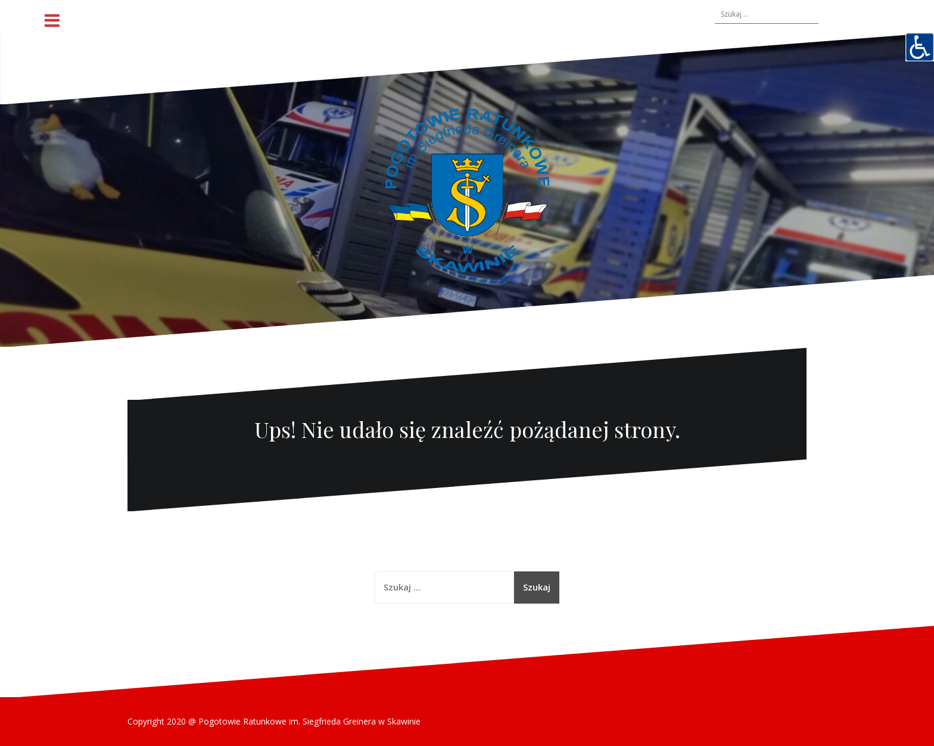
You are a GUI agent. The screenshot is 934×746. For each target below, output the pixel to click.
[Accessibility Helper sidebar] (919, 47)
